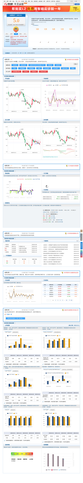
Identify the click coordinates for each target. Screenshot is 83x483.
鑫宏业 (51, 286)
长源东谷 (51, 296)
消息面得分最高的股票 (9, 238)
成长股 (58, 65)
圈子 (44, 1)
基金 (13, 1)
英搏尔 (51, 290)
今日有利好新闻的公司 (72, 233)
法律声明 (46, 481)
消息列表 (7, 241)
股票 (8, 1)
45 (66, 300)
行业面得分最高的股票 (9, 278)
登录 (21, 53)
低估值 (15, 65)
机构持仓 (7, 203)
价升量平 (56, 68)
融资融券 (41, 1)
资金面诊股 (44, 45)
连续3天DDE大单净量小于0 (37, 65)
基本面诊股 (69, 45)
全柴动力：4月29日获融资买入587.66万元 (52, 251)
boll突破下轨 (16, 71)
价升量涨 (47, 68)
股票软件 (58, 1)
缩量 (39, 68)
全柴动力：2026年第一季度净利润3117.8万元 (53, 255)
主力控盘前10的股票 (73, 165)
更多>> (78, 240)
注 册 (76, 1)
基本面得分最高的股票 (9, 323)
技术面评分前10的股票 (72, 59)
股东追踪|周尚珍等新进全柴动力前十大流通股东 (53, 253)
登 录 (72, 1)
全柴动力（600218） (16, 15)
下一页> (70, 300)
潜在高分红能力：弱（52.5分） (15, 318)
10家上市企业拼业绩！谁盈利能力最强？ (52, 261)
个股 (16, 1)
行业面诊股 (61, 45)
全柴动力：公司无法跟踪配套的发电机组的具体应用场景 (55, 247)
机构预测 (46, 444)
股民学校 (53, 1)
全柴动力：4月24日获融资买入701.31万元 (52, 264)
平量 (14, 68)
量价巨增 (65, 68)
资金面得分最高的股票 (9, 171)
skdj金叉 (34, 71)
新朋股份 (51, 292)
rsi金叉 (25, 71)
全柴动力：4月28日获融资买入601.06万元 (52, 257)
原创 (32, 1)
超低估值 (23, 65)
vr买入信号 (43, 71)
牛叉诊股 (20, 4)
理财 (29, 1)
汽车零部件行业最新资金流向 (71, 272)
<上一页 (49, 300)
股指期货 (36, 1)
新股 (26, 1)
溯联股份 (51, 294)
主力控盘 (46, 173)
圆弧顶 (50, 65)
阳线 (73, 68)
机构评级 (7, 444)
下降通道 (31, 68)
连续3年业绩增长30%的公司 (71, 310)
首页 (5, 1)
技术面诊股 (35, 45)
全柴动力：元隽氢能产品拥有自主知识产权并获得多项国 (55, 245)
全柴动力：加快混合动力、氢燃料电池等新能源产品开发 (55, 249)
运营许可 (52, 481)
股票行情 (48, 1)
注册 (25, 53)
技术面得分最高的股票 (9, 76)
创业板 (22, 1)
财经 (10, 1)
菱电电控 (51, 288)
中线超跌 (22, 68)
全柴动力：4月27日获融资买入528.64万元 (52, 259)
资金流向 (7, 173)
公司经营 (7, 325)
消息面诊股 (52, 45)
